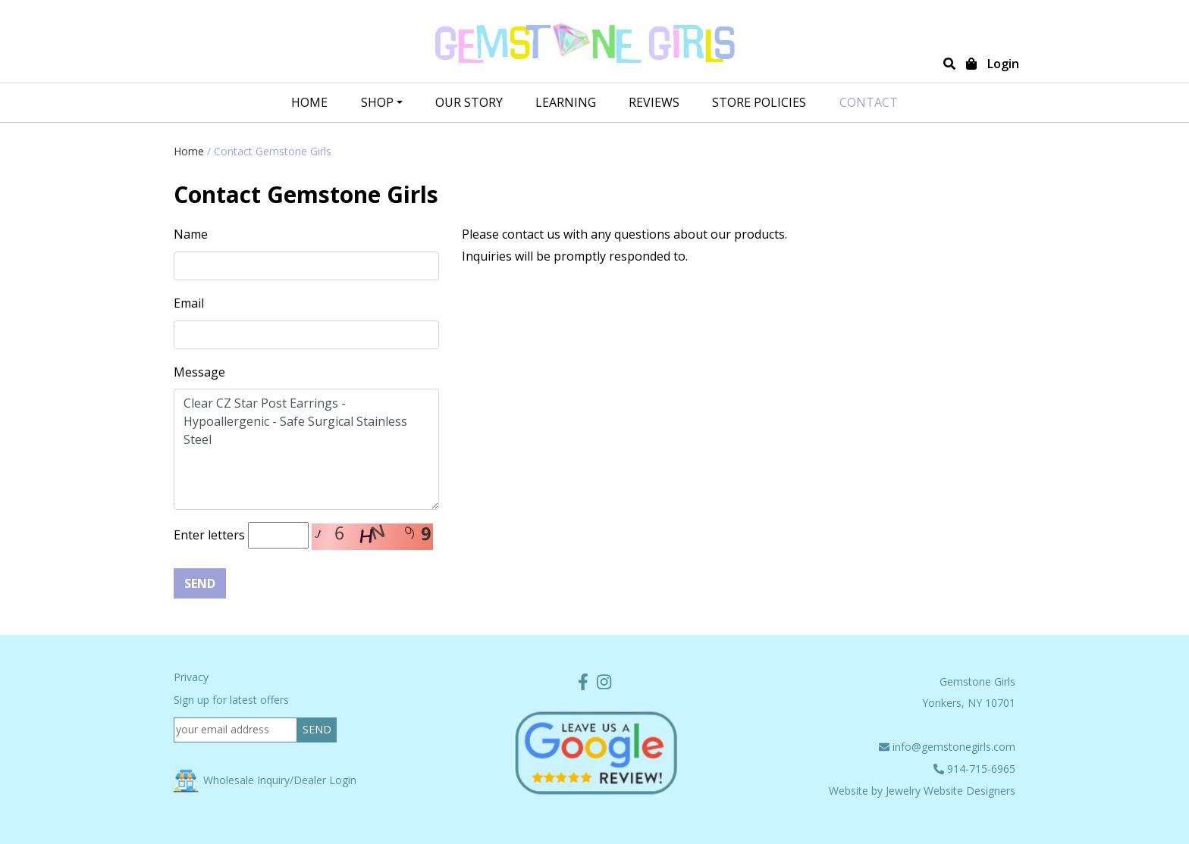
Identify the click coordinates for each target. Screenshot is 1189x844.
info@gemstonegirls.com (947, 746)
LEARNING (565, 102)
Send (199, 583)
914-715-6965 (974, 768)
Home (309, 102)
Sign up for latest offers (231, 699)
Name (191, 234)
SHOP (377, 102)
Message (199, 372)
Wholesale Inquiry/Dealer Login (265, 780)
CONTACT (868, 102)
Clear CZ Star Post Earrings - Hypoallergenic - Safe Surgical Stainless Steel (306, 449)
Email (189, 303)
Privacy (191, 677)
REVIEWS (654, 102)
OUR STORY (469, 102)
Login (1003, 63)
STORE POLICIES (759, 102)
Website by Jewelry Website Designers (922, 790)
